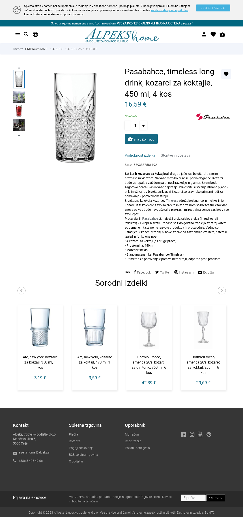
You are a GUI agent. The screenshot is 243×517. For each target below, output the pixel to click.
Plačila (73, 434)
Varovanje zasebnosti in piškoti (153, 512)
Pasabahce (150, 218)
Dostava (75, 441)
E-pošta (206, 272)
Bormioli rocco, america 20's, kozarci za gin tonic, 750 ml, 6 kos (149, 365)
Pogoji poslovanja (81, 448)
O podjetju (76, 461)
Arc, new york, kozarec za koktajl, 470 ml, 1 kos (94, 362)
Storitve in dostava (175, 155)
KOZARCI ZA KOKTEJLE (81, 49)
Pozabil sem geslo (137, 448)
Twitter (162, 272)
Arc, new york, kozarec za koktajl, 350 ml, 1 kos (40, 362)
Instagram (184, 272)
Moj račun (132, 434)
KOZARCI (56, 49)
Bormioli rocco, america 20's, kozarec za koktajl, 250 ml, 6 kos (203, 365)
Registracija (133, 441)
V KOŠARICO (141, 139)
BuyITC (210, 512)
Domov (18, 49)
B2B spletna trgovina (83, 454)
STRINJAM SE (213, 7)
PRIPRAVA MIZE (36, 49)
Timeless (172, 200)
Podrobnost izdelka (140, 155)
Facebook (142, 272)
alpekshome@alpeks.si (34, 452)
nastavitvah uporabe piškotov (169, 10)
